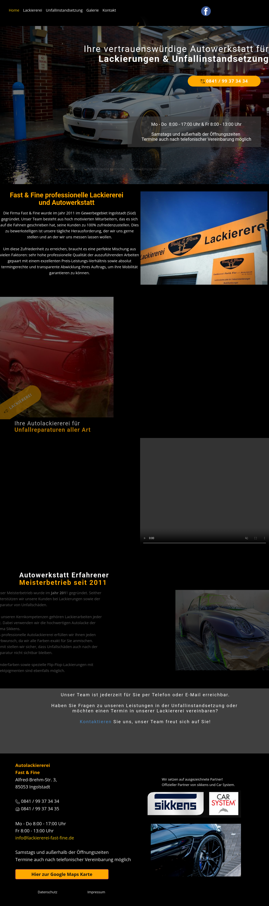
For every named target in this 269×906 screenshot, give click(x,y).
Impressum (96, 892)
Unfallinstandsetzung (64, 10)
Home (14, 10)
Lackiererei (32, 10)
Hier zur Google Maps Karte (61, 874)
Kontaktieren (96, 721)
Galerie (92, 10)
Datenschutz (47, 892)
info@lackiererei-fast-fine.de (44, 838)
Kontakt (109, 10)
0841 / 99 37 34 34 (224, 81)
